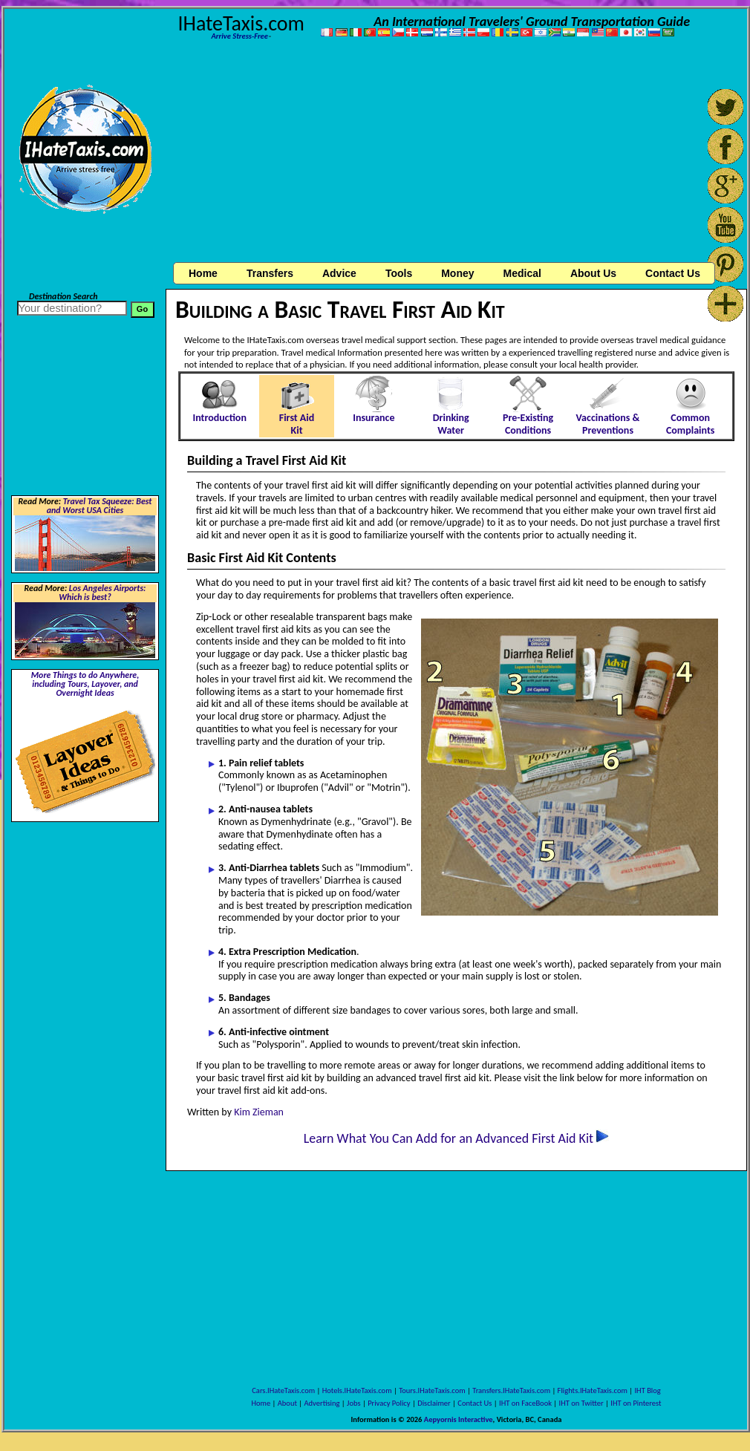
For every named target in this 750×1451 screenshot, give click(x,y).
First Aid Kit (297, 424)
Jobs (353, 1403)
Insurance (373, 417)
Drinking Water (451, 424)
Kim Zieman (259, 1112)
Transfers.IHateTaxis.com (511, 1390)
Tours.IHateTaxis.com (432, 1390)
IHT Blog (647, 1390)
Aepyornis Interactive (458, 1419)
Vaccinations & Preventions (608, 424)
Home (203, 273)
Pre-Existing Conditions (528, 424)
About (287, 1403)
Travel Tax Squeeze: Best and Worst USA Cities (99, 505)
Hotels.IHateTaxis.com (357, 1390)
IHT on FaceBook (525, 1403)
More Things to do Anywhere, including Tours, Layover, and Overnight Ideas (85, 684)
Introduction (219, 417)
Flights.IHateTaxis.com (592, 1390)
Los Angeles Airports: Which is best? (102, 592)
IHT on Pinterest (635, 1403)
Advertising (322, 1403)
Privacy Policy (389, 1403)
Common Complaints (690, 424)
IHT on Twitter (581, 1403)
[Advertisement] (454, 153)
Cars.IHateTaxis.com (283, 1390)
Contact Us (474, 1403)
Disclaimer (434, 1403)
